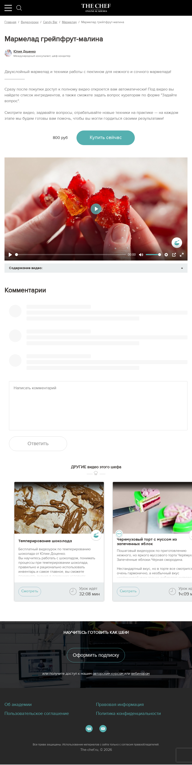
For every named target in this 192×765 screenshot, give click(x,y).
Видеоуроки (30, 22)
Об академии (18, 705)
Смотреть (30, 592)
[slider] (70, 254)
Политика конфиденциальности (128, 714)
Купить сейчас (106, 138)
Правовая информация (120, 705)
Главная (10, 22)
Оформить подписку (96, 655)
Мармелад (69, 22)
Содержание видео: (26, 268)
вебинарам (140, 674)
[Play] (10, 254)
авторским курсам (108, 674)
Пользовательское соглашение (36, 714)
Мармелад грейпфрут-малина (102, 22)
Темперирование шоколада (45, 541)
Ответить (38, 444)
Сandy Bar (50, 22)
